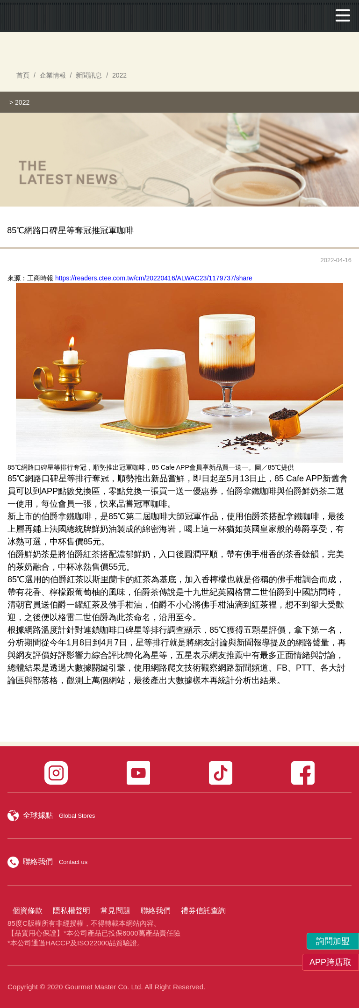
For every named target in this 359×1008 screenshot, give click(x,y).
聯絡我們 (156, 911)
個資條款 (28, 911)
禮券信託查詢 (203, 911)
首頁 (22, 75)
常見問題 (115, 911)
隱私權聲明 (71, 911)
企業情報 (53, 75)
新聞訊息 (89, 75)
